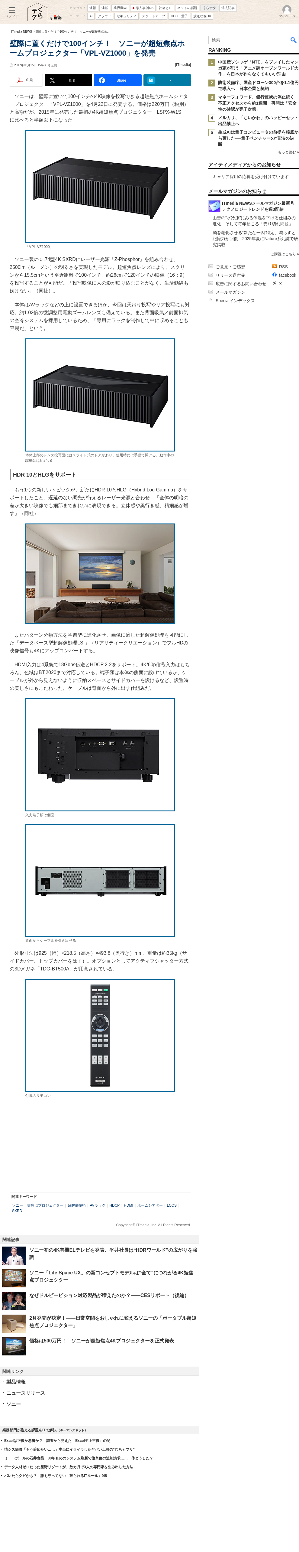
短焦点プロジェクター (45, 1205)
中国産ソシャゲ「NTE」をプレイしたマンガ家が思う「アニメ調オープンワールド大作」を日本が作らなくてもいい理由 (258, 68)
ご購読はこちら (283, 254)
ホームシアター (150, 1205)
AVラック (97, 1205)
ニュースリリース (25, 1393)
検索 (293, 40)
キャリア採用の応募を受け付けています (251, 176)
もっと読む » (288, 152)
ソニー (17, 1205)
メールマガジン (230, 292)
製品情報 (16, 1381)
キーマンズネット (72, 1430)
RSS (283, 266)
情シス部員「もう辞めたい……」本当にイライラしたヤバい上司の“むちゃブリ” (69, 1449)
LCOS (172, 1205)
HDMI (128, 1205)
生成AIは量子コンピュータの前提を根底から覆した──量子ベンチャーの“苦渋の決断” (258, 138)
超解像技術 (77, 1205)
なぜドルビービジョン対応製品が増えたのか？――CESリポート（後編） (109, 1295)
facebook (287, 275)
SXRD (17, 1211)
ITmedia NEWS (21, 31)
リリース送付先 (230, 275)
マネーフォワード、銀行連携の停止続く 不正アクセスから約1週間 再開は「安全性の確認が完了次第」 (258, 103)
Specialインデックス (235, 300)
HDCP (114, 1205)
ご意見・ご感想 (230, 266)
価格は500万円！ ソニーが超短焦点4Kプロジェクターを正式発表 (101, 1340)
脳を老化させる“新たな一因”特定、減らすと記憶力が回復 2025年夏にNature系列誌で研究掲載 (255, 238)
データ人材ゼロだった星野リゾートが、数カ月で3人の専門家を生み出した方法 (68, 1467)
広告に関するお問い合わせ (241, 283)
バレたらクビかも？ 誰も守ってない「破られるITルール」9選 (55, 1476)
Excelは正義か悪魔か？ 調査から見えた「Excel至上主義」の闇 (57, 1441)
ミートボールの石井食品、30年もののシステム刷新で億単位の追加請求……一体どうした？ (78, 1458)
